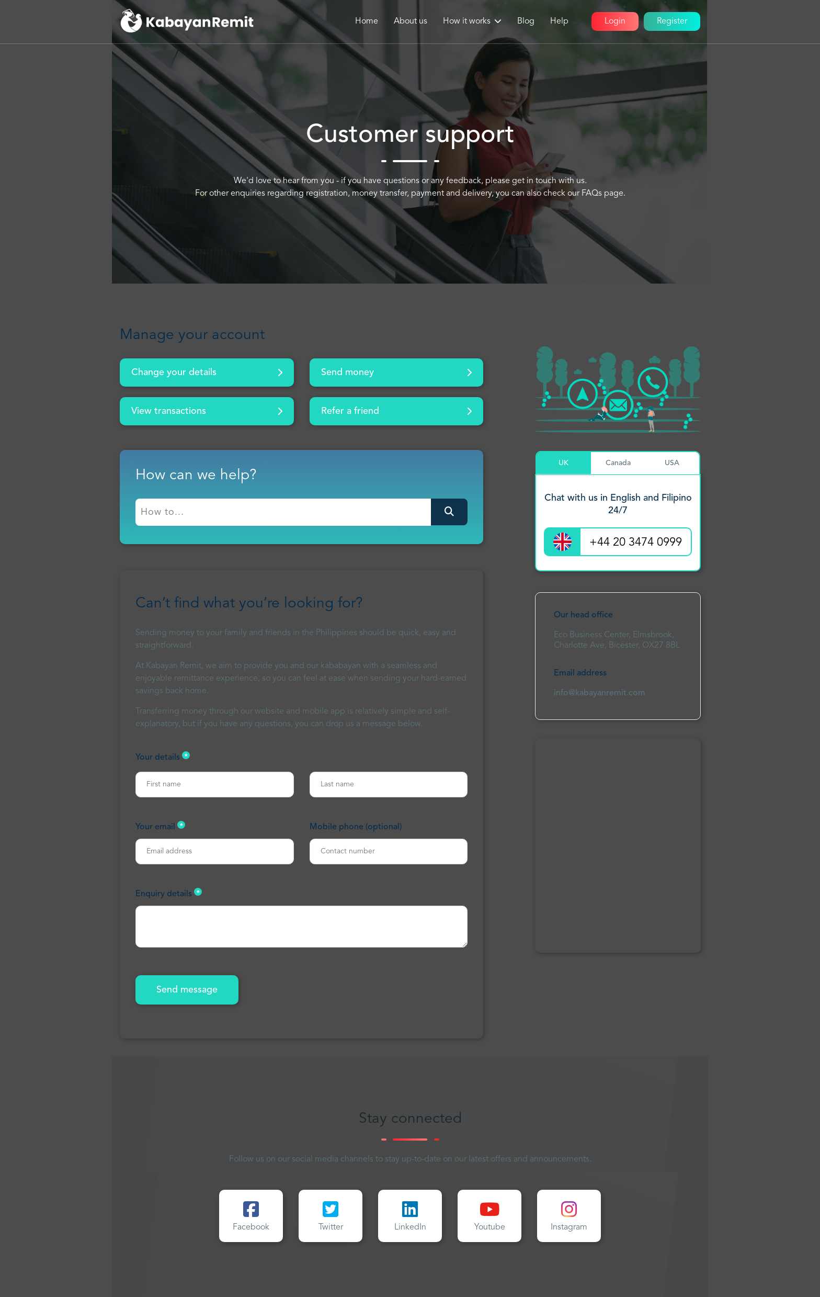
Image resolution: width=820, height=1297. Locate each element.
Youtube (489, 1216)
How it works (467, 21)
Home (366, 21)
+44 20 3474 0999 (635, 542)
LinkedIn (410, 1216)
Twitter (330, 1216)
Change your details (206, 372)
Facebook (251, 1216)
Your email (160, 826)
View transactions (206, 411)
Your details (162, 756)
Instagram (569, 1216)
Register (672, 21)
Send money (396, 372)
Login (615, 21)
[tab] (564, 463)
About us (410, 21)
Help (559, 21)
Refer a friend (396, 411)
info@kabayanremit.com (599, 693)
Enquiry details (168, 893)
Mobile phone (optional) (356, 827)
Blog (525, 21)
